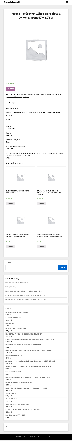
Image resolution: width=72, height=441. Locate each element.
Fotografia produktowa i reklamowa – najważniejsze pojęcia (23, 292)
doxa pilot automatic (56, 95)
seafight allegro (25, 97)
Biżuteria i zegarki (12, 2)
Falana (43, 95)
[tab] (12, 103)
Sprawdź (11, 89)
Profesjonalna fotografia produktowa (16, 284)
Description (13, 103)
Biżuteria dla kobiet (34, 95)
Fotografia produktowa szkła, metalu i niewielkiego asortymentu (25, 297)
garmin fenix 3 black (12, 97)
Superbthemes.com (50, 438)
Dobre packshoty (10, 288)
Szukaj (8, 264)
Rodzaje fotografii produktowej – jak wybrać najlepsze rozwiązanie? (26, 301)
